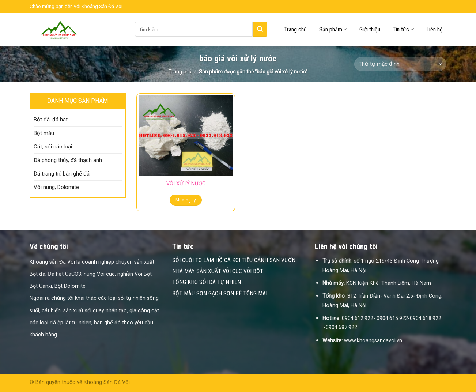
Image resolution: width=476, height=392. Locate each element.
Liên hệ (434, 29)
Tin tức (403, 29)
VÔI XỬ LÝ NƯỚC (185, 184)
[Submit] (260, 29)
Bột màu (44, 133)
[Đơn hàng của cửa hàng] (400, 64)
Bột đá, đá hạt (51, 119)
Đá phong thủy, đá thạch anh (68, 160)
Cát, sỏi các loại (53, 146)
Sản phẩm (333, 29)
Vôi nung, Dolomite (56, 187)
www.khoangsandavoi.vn (373, 341)
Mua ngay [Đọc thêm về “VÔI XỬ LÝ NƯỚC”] (185, 200)
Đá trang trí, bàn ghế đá (62, 173)
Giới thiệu (369, 29)
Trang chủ (295, 29)
